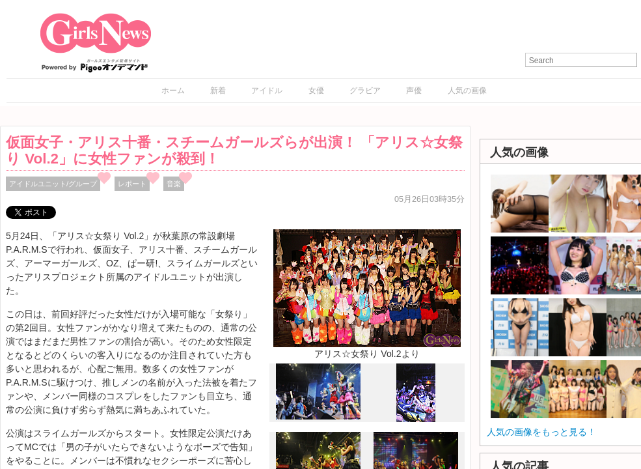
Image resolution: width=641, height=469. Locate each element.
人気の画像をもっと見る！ (541, 432)
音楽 (174, 184)
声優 (414, 90)
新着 (218, 90)
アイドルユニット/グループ (53, 184)
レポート (132, 184)
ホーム (173, 90)
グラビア (365, 90)
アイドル (266, 90)
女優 (316, 90)
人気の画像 (467, 90)
